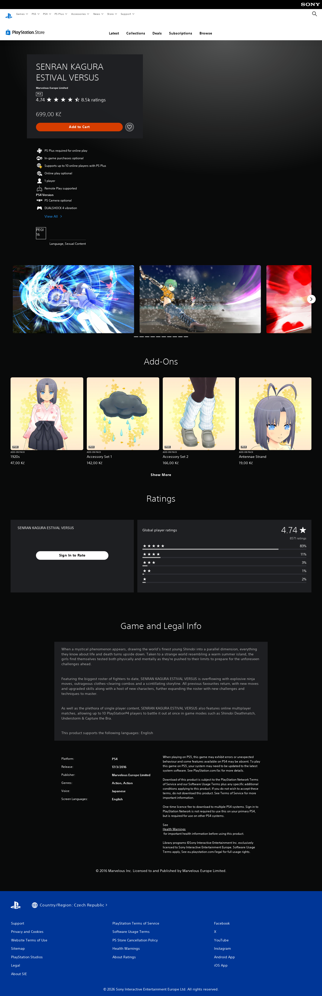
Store (110, 14)
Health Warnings (174, 824)
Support (125, 14)
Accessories (78, 14)
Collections (135, 28)
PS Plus (59, 14)
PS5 (33, 14)
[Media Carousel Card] (73, 294)
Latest (114, 28)
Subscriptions (180, 28)
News (96, 14)
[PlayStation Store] (26, 27)
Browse (205, 28)
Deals (157, 28)
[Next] (311, 294)
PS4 (45, 14)
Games (20, 14)
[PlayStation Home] (9, 14)
